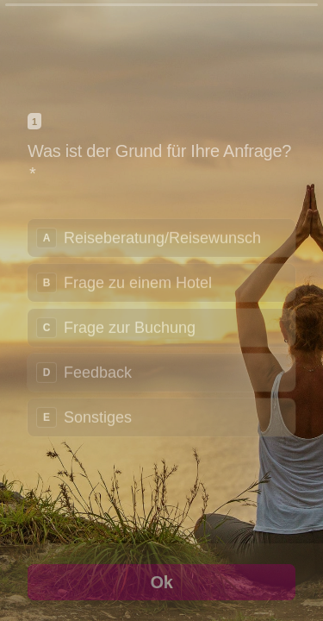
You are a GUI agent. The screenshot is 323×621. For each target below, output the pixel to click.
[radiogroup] (161, 327)
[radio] (161, 237)
